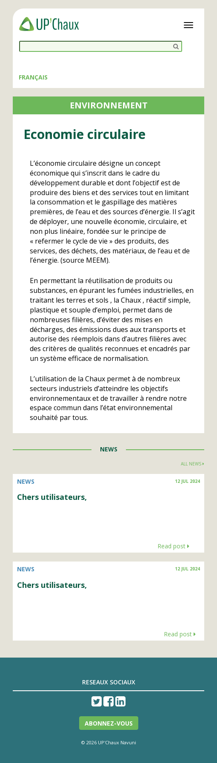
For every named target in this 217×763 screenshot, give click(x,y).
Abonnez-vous (109, 723)
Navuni (128, 742)
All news (192, 464)
